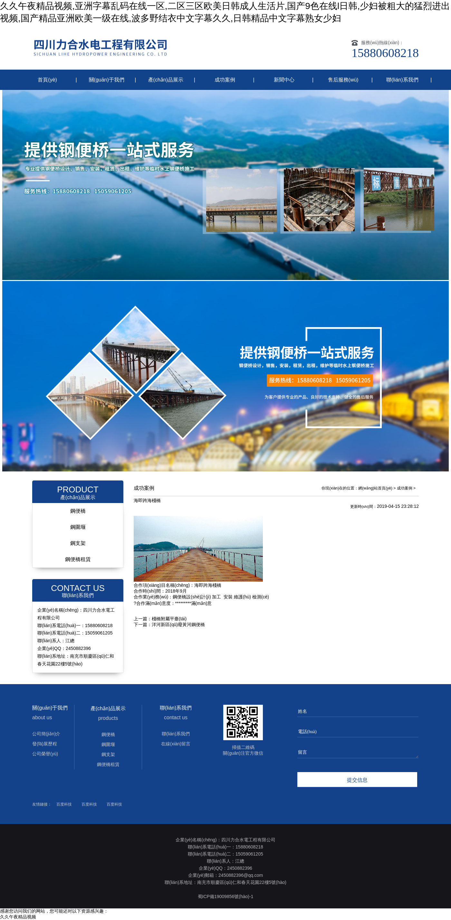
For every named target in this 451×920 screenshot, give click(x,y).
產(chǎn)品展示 (165, 79)
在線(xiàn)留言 (175, 743)
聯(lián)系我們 (402, 79)
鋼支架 (78, 543)
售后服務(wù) (343, 79)
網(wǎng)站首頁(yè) (375, 488)
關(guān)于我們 (106, 79)
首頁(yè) (47, 79)
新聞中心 (284, 79)
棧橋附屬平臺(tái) (169, 618)
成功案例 (225, 79)
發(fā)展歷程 (44, 743)
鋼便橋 (78, 511)
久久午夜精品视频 (18, 916)
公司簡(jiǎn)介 (46, 733)
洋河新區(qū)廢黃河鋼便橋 (178, 624)
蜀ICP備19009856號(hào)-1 (226, 896)
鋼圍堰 (78, 527)
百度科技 (64, 804)
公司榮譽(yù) (45, 753)
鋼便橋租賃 (78, 559)
